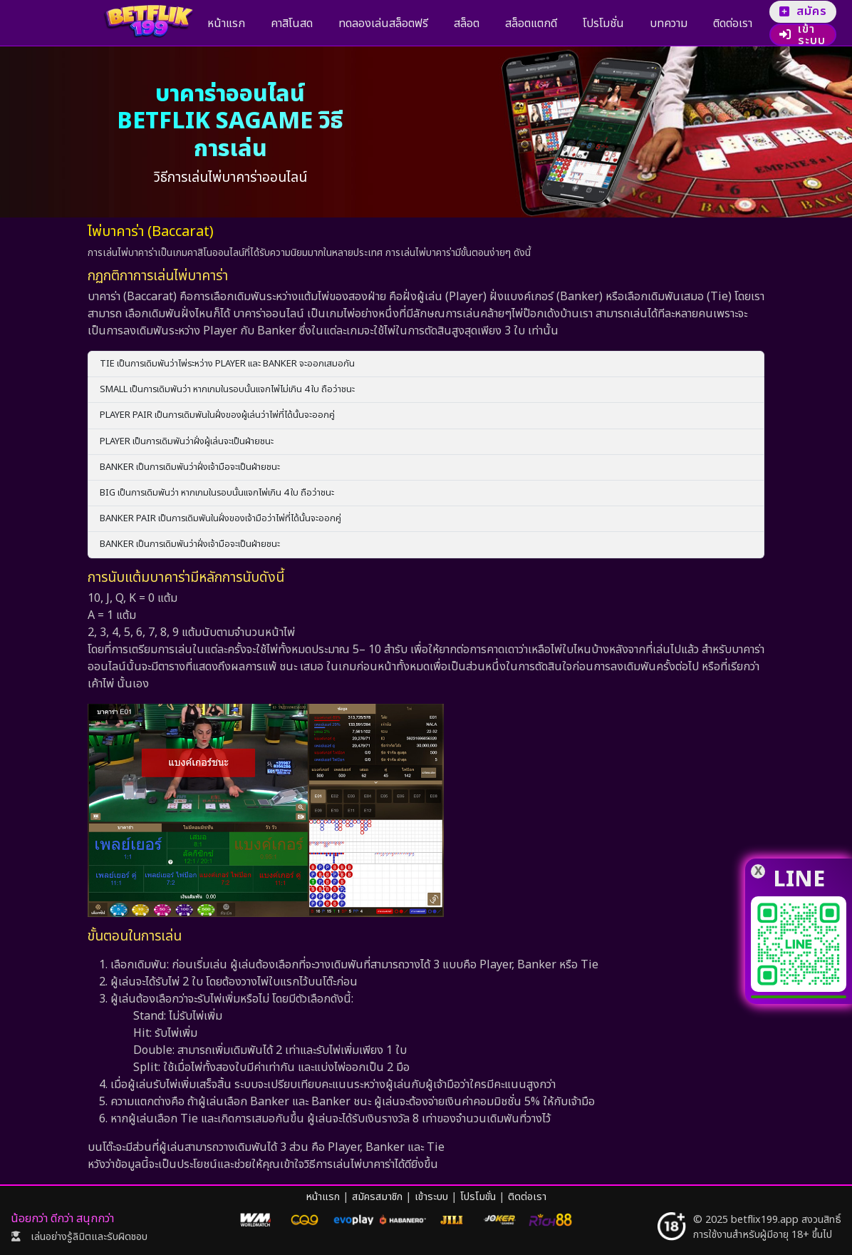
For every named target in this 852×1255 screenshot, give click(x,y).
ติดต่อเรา (647, 23)
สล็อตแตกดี (480, 23)
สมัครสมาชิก (377, 1196)
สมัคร (740, 11)
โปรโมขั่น (478, 1196)
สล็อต (427, 23)
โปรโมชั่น (540, 23)
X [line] (758, 871)
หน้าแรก (220, 23)
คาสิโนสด (275, 23)
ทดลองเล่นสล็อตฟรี (355, 23)
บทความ (594, 23)
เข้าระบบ (733, 35)
